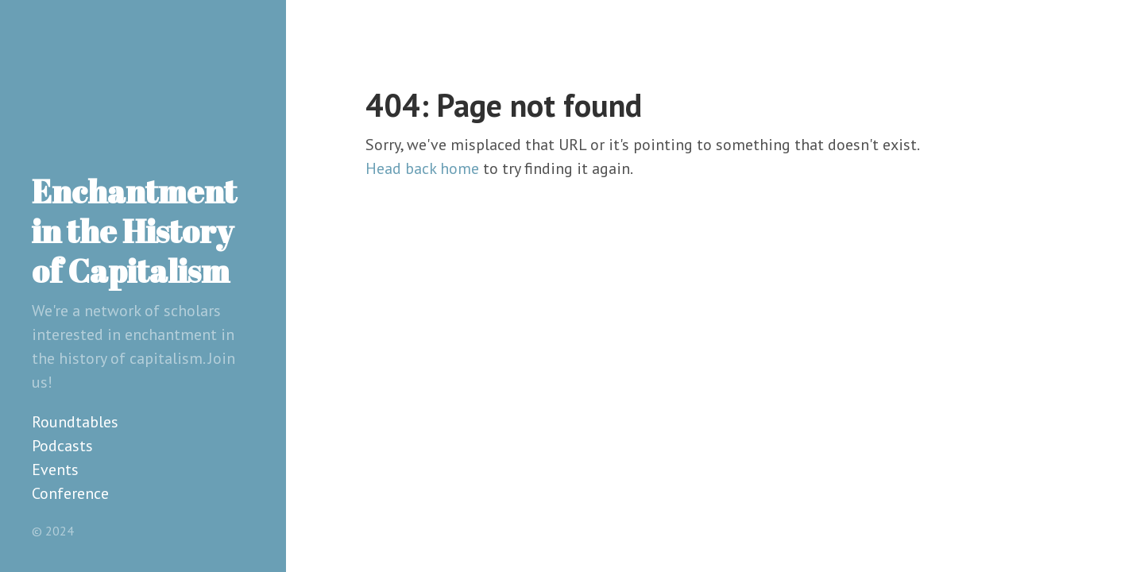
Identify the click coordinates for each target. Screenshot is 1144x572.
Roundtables (75, 422)
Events (55, 469)
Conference (70, 493)
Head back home (422, 168)
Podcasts (62, 445)
